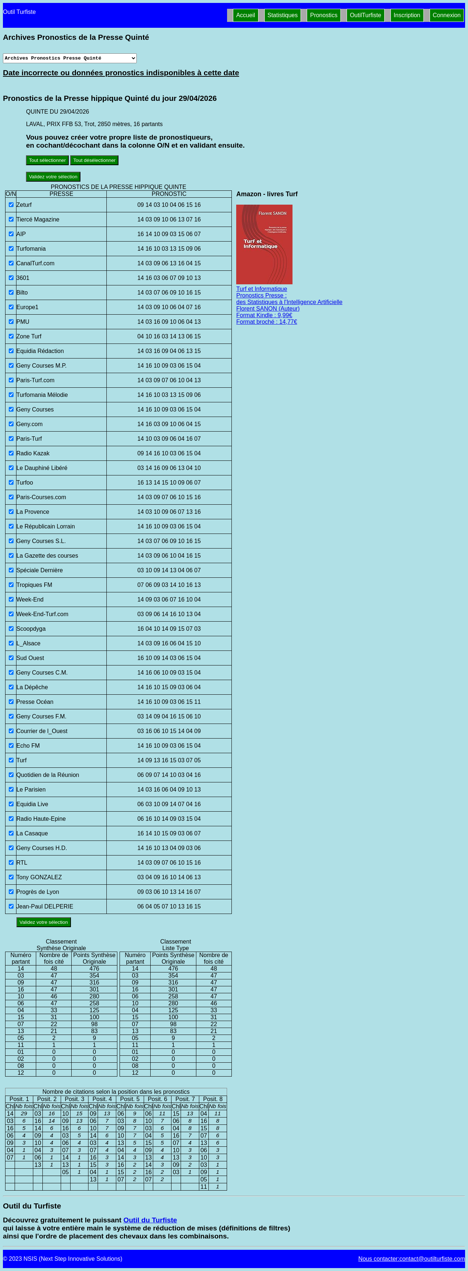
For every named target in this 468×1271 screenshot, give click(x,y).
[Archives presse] (70, 58)
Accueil (245, 15)
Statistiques (283, 15)
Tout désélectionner (94, 160)
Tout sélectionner (47, 160)
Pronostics (323, 15)
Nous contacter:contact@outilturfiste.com (411, 1259)
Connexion (447, 15)
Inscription (407, 15)
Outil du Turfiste (150, 1220)
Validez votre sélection (53, 176)
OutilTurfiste (365, 15)
